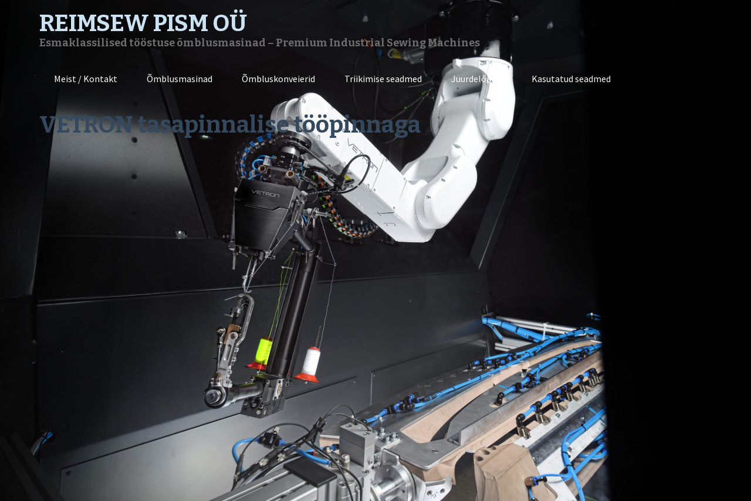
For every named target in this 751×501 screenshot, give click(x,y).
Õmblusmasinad (179, 78)
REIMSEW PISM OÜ (143, 23)
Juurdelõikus (476, 78)
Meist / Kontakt (85, 78)
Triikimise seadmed (383, 78)
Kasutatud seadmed (571, 78)
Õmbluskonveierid (278, 78)
